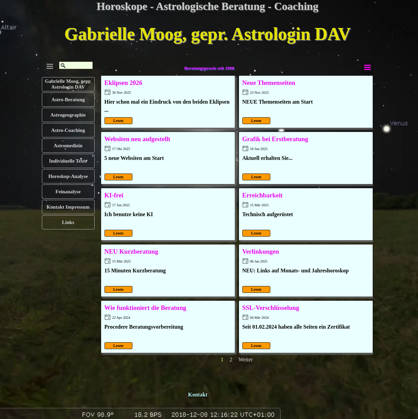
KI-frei (114, 195)
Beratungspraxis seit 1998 (209, 68)
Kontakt (198, 395)
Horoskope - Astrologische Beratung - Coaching (207, 6)
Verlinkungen (260, 251)
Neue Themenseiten (268, 82)
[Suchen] (76, 65)
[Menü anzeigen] (367, 67)
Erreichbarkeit (262, 195)
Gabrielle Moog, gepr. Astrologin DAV (207, 34)
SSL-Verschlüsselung (270, 307)
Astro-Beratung (68, 99)
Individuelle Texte (68, 161)
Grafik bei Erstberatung (275, 139)
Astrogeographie (68, 115)
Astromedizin (68, 145)
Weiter (245, 359)
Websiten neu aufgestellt (137, 139)
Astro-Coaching (68, 130)
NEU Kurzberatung (131, 251)
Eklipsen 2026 (123, 82)
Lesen (118, 120)
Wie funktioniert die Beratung (145, 307)
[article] (168, 101)
